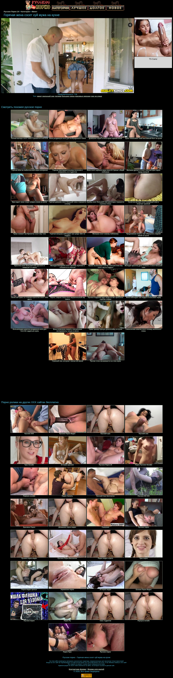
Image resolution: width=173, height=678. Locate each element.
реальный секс (48, 96)
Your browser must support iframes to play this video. (67, 55)
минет (39, 96)
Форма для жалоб (96, 669)
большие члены (68, 96)
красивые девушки (82, 96)
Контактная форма (77, 669)
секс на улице (96, 96)
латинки (58, 96)
